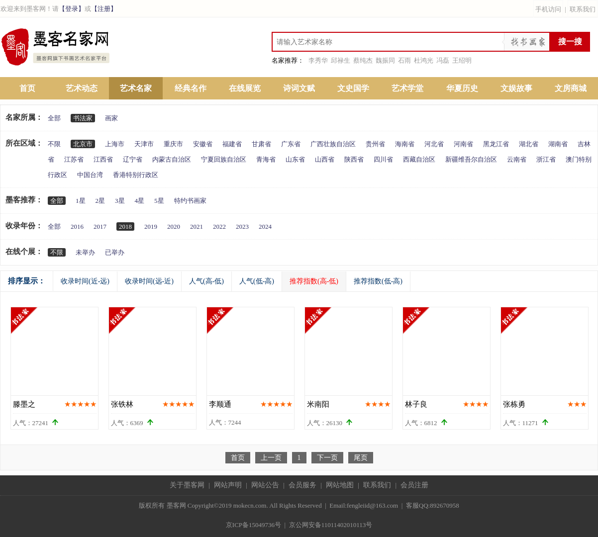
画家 (111, 118)
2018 (125, 226)
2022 (219, 226)
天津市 (144, 144)
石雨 (404, 60)
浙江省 (546, 159)
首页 (27, 88)
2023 (242, 226)
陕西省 (354, 159)
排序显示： (26, 281)
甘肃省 (261, 144)
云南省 (516, 159)
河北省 (434, 144)
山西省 (324, 159)
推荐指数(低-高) (378, 281)
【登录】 (72, 8)
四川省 (383, 159)
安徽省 (202, 144)
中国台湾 (90, 175)
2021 (196, 226)
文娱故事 (516, 88)
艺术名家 (136, 88)
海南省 (404, 144)
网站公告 (265, 485)
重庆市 (173, 144)
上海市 (114, 144)
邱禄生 (340, 60)
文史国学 (353, 88)
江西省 (103, 159)
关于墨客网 (187, 485)
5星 (159, 200)
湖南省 (558, 144)
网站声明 (228, 485)
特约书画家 (190, 200)
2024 (265, 226)
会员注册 (414, 485)
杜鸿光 (423, 60)
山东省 (295, 159)
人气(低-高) (256, 281)
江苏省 (74, 159)
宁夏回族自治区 (223, 159)
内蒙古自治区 (171, 159)
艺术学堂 (407, 88)
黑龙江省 (496, 144)
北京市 (83, 144)
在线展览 (245, 88)
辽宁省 (132, 159)
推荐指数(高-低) (314, 281)
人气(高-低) (206, 281)
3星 (120, 200)
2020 (173, 226)
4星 (140, 200)
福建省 (232, 144)
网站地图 (340, 485)
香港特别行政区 (135, 175)
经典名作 (190, 88)
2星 (100, 200)
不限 (54, 144)
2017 (100, 226)
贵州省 (375, 144)
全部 (54, 118)
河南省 (463, 144)
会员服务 (302, 485)
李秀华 (318, 60)
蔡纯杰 (363, 60)
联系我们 (583, 9)
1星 (81, 200)
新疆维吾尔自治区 (471, 159)
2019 (150, 226)
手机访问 (548, 9)
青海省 (266, 159)
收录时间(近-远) (85, 281)
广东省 (290, 144)
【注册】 (104, 8)
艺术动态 (82, 88)
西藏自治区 (419, 159)
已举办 (114, 252)
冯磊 (442, 60)
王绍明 (462, 60)
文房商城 (571, 88)
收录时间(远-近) (149, 281)
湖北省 (528, 144)
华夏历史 (462, 88)
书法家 (83, 118)
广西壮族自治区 (333, 144)
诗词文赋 (299, 88)
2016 (77, 226)
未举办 (85, 252)
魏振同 (385, 60)
